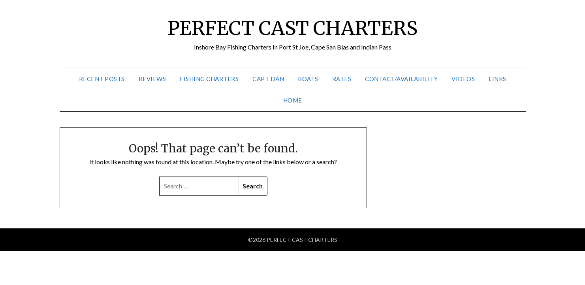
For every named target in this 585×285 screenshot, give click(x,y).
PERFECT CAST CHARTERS (292, 28)
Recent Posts (102, 78)
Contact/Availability (401, 78)
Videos (463, 78)
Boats (308, 78)
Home (292, 100)
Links (497, 78)
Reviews (152, 78)
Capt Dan (268, 78)
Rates (342, 78)
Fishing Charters (209, 78)
